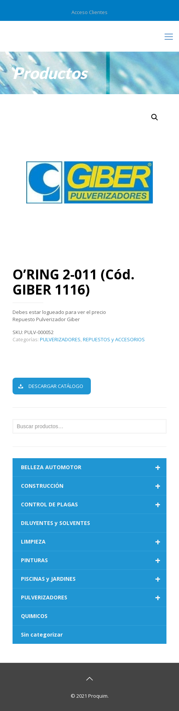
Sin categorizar (42, 634)
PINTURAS (93, 560)
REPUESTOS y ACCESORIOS (114, 339)
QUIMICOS (34, 616)
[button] (155, 117)
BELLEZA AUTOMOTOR (93, 467)
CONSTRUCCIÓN (93, 486)
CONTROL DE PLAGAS (93, 504)
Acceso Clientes (89, 12)
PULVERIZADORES (60, 339)
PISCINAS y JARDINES (93, 579)
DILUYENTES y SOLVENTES (55, 523)
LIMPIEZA (93, 542)
